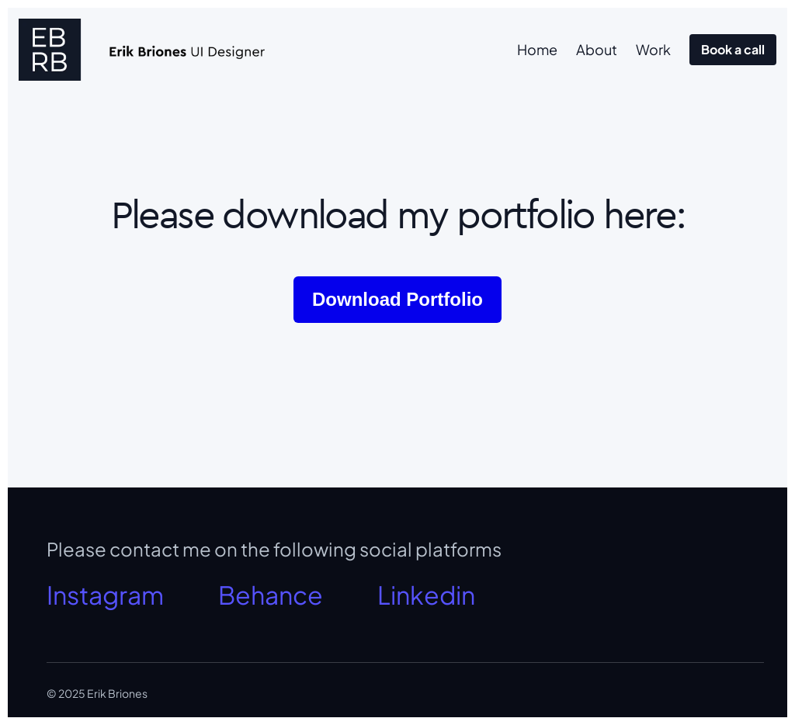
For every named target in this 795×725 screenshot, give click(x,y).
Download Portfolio (397, 299)
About (596, 49)
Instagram (105, 594)
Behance (270, 594)
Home (537, 49)
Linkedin (426, 594)
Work (653, 49)
